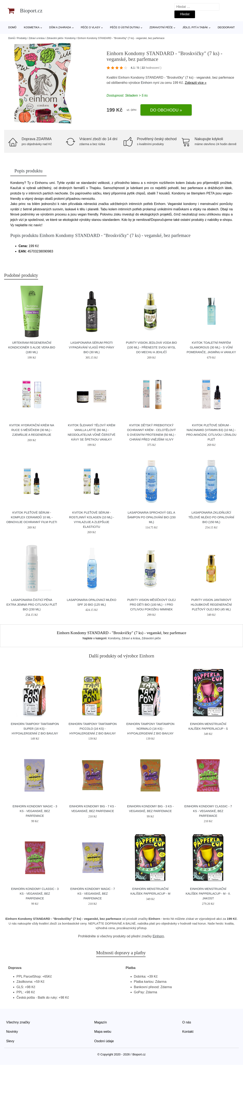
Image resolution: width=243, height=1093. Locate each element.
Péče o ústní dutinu (125, 27)
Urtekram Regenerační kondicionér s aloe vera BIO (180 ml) (31, 347)
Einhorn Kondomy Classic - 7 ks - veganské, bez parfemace (208, 811)
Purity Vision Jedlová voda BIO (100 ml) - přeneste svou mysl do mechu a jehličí (151, 347)
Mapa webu (102, 1031)
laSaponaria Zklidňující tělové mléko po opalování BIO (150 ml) (211, 517)
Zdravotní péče (161, 27)
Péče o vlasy (90, 27)
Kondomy (70, 38)
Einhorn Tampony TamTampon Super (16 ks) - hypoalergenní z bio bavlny (35, 728)
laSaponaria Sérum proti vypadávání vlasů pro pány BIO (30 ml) (91, 347)
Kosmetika (32, 27)
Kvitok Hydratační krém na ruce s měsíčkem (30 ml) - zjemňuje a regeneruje (31, 430)
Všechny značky (18, 1022)
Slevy (10, 1041)
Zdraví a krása (36, 38)
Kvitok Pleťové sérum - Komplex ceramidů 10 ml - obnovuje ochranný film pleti (31, 517)
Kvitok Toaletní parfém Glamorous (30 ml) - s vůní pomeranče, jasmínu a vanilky (211, 347)
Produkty (22, 38)
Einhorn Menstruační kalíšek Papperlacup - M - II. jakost (208, 893)
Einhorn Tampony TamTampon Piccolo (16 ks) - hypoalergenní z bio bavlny (93, 728)
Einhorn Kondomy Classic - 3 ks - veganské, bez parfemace (35, 893)
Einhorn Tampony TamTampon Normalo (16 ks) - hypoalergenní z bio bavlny (150, 728)
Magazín (100, 1022)
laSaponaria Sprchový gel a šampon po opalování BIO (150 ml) (151, 517)
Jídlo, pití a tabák (195, 27)
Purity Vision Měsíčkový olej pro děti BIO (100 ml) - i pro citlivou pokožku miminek (151, 604)
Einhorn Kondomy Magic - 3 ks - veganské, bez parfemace (35, 811)
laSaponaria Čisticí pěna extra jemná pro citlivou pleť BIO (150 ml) (31, 604)
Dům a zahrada (60, 27)
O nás (186, 1022)
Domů (12, 27)
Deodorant (226, 27)
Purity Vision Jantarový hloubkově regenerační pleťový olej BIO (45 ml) (211, 604)
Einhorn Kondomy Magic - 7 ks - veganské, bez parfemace (92, 893)
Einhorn (146, 82)
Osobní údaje (104, 1041)
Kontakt (187, 1031)
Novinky (12, 1031)
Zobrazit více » (195, 82)
